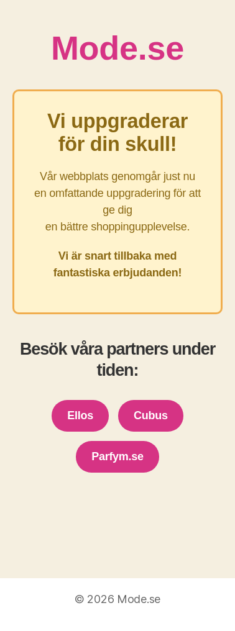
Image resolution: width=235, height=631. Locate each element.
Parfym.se (117, 456)
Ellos (80, 415)
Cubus (151, 415)
